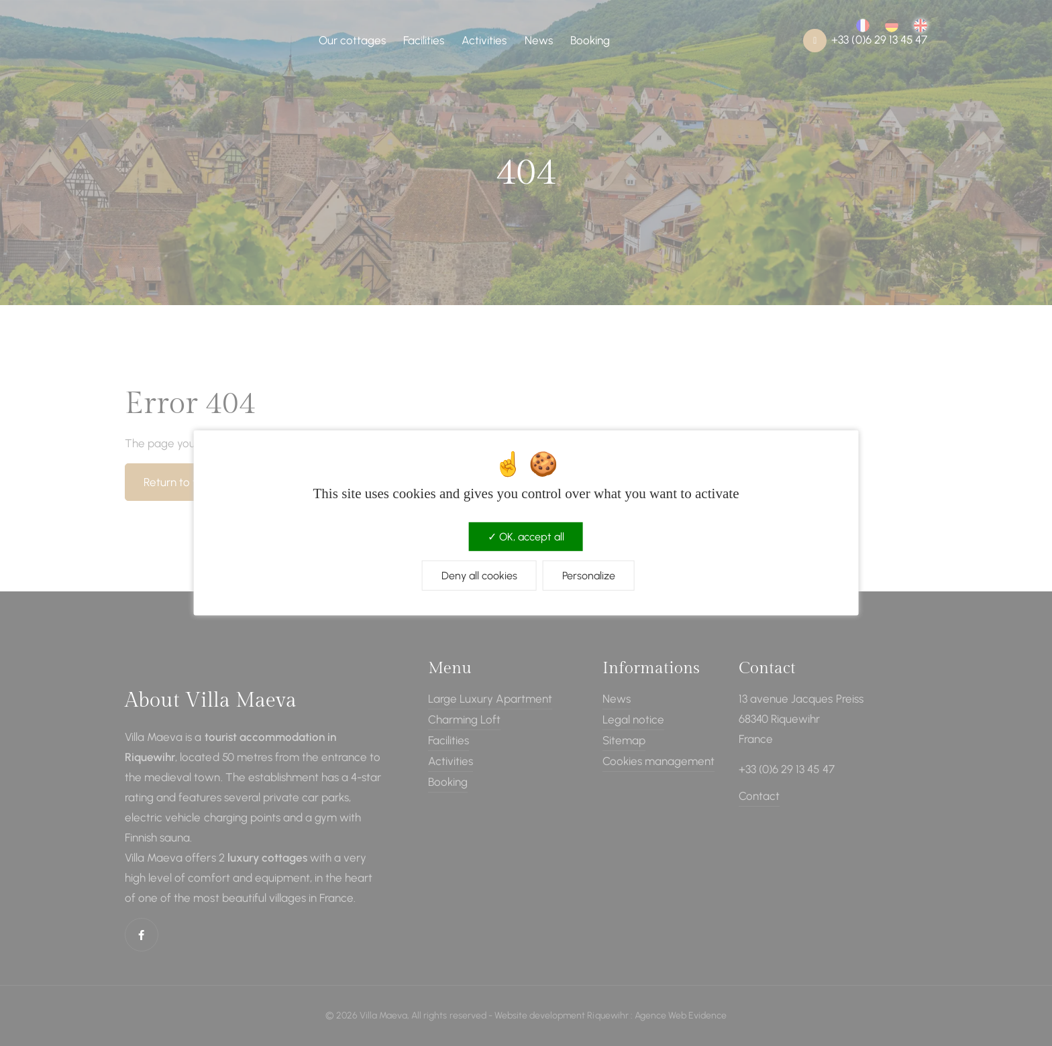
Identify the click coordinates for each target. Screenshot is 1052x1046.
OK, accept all (526, 536)
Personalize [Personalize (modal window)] (588, 575)
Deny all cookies (479, 575)
